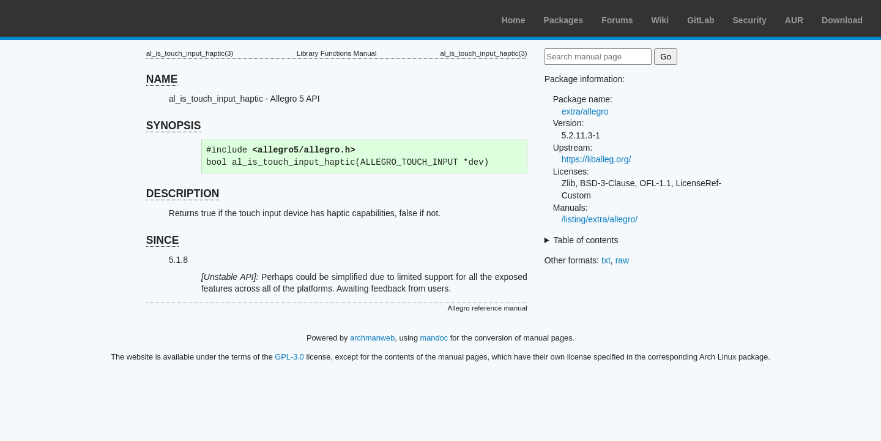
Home (514, 20)
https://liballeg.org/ (596, 159)
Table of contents (586, 240)
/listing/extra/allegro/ (600, 219)
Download (842, 20)
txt (606, 260)
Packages (564, 20)
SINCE (162, 240)
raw (622, 260)
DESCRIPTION (183, 193)
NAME (162, 79)
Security (750, 20)
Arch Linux (67, 18)
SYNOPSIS (173, 125)
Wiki (660, 20)
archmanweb (372, 337)
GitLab (700, 20)
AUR (794, 20)
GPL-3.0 (289, 356)
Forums (617, 20)
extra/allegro (585, 111)
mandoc (434, 337)
